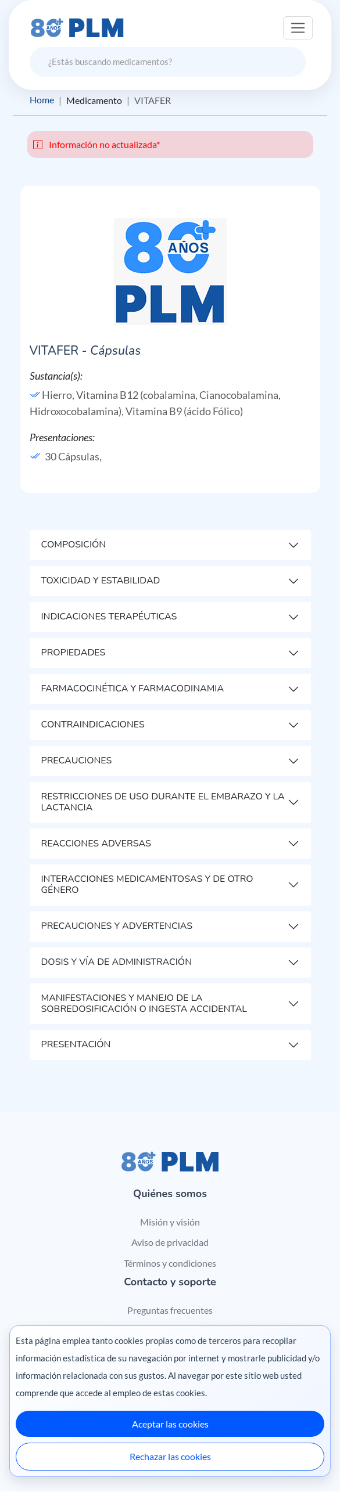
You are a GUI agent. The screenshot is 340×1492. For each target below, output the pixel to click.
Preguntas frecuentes (170, 1310)
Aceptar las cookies (170, 1423)
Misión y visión (170, 1221)
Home (42, 100)
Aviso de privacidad (170, 1242)
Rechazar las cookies (170, 1456)
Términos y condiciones (170, 1262)
